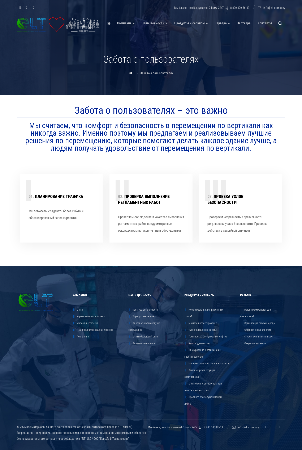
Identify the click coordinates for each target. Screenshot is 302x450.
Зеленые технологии (141, 343)
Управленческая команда (89, 316)
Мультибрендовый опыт (143, 336)
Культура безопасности (143, 309)
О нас (78, 309)
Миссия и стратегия (85, 323)
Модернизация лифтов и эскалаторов (206, 363)
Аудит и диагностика (197, 343)
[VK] (20, 7)
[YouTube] (33, 7)
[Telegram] (26, 7)
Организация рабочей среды (257, 323)
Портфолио (81, 336)
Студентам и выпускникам (256, 336)
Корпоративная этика (142, 316)
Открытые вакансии (253, 343)
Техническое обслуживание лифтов (205, 336)
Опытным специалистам (255, 329)
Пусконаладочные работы (200, 329)
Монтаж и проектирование (200, 323)
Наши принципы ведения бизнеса (93, 329)
